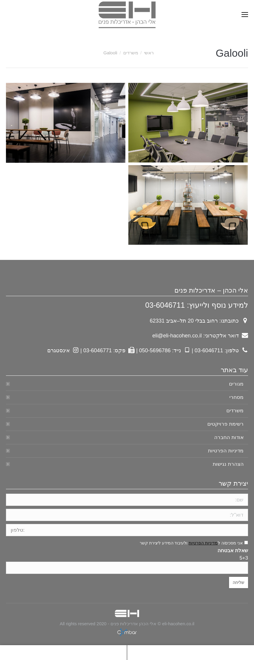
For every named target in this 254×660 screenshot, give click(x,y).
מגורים (236, 384)
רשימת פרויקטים (225, 424)
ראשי (149, 52)
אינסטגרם (58, 350)
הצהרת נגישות (228, 464)
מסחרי (236, 397)
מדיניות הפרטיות (226, 451)
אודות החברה (229, 437)
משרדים (130, 52)
